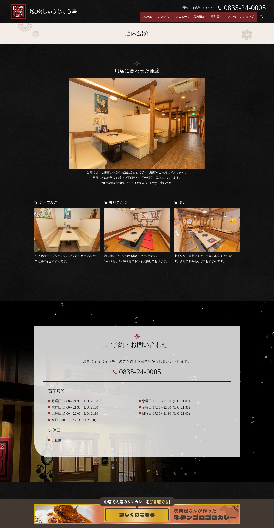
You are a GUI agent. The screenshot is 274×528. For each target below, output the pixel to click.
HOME (134, 18)
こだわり (152, 18)
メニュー (172, 18)
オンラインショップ (240, 18)
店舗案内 (212, 18)
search (261, 19)
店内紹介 (192, 18)
